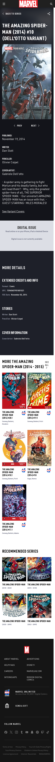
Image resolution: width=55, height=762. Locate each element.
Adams (16, 533)
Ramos (34, 478)
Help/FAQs (9, 665)
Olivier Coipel (10, 162)
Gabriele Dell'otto (12, 173)
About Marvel (11, 659)
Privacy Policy (21, 747)
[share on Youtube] (26, 732)
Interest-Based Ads (28, 754)
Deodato (5, 424)
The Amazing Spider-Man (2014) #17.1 (8, 526)
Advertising (33, 659)
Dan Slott (7, 150)
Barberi (10, 421)
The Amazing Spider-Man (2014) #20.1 (8, 415)
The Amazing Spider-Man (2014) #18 (33, 472)
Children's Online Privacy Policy (36, 750)
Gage (29, 478)
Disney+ (31, 665)
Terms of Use (8, 747)
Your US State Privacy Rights (40, 747)
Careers (8, 671)
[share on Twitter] (11, 732)
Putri (41, 421)
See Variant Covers (13, 211)
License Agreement (10, 754)
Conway (5, 421)
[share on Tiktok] (47, 732)
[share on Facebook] (5, 732)
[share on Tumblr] (21, 732)
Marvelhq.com (34, 671)
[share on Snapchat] (32, 732)
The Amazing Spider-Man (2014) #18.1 (8, 472)
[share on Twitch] (42, 732)
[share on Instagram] (16, 732)
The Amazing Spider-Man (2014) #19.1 (33, 415)
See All (47, 365)
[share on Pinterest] (37, 732)
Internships (10, 677)
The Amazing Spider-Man (13, 584)
